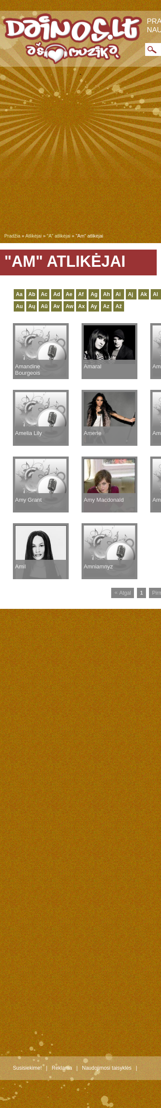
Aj (130, 294)
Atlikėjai (33, 235)
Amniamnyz (98, 566)
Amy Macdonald (104, 500)
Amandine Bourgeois (27, 369)
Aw (69, 306)
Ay (94, 306)
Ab (31, 294)
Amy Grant (28, 500)
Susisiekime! (27, 1068)
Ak (143, 294)
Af (81, 294)
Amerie (92, 433)
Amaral (92, 366)
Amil (20, 566)
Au (19, 306)
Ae (69, 294)
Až (118, 306)
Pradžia (12, 235)
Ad (56, 294)
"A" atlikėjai (58, 235)
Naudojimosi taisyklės (106, 1068)
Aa (19, 294)
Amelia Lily (28, 433)
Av (56, 306)
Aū (44, 306)
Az (106, 306)
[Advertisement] (80, 155)
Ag (94, 294)
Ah (106, 294)
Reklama (62, 1068)
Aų (31, 306)
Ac (44, 294)
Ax (81, 306)
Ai (118, 294)
